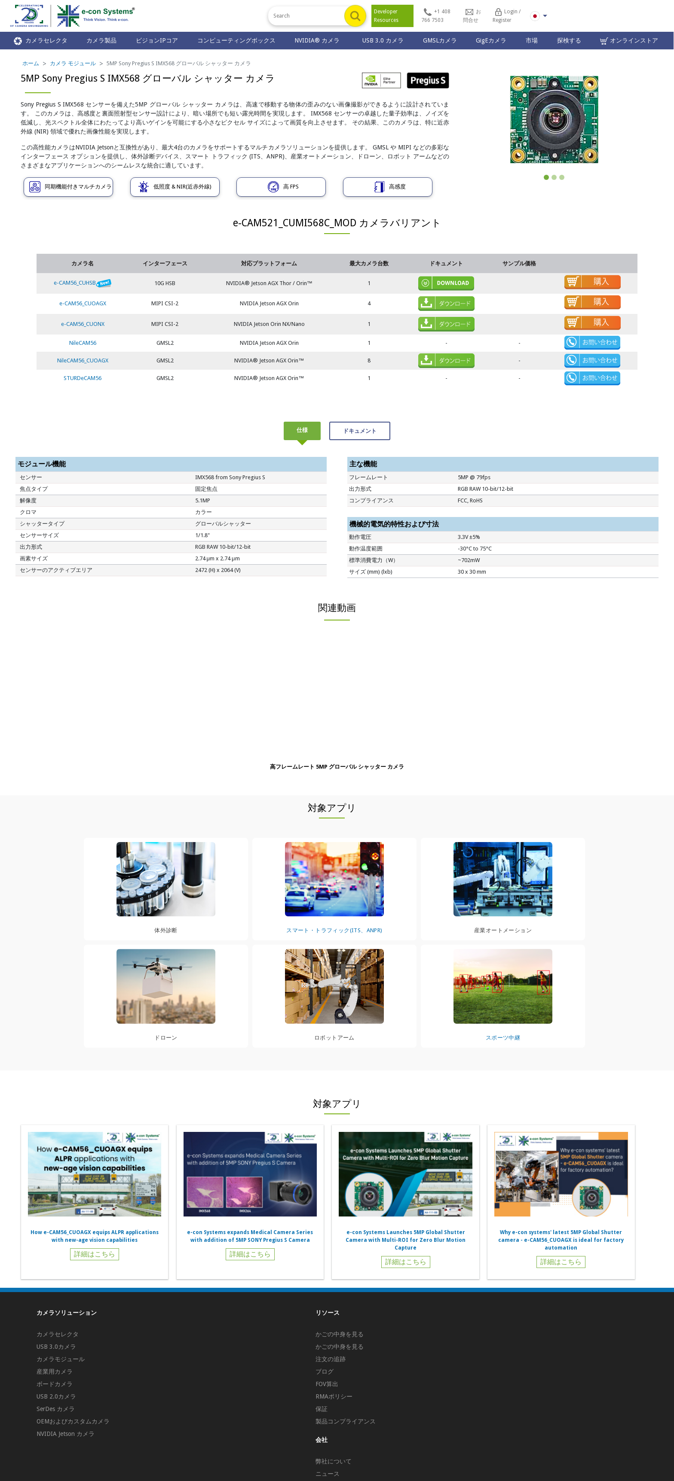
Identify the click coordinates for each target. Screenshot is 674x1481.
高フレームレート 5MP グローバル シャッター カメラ (337, 766)
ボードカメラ (55, 1384)
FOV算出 (327, 1384)
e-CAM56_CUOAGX (82, 303)
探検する (569, 40)
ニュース (328, 1473)
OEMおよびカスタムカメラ (73, 1421)
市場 (532, 40)
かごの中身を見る (340, 1334)
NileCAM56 (82, 343)
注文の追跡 (331, 1359)
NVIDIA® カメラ (318, 40)
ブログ (325, 1371)
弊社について (334, 1461)
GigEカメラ (491, 40)
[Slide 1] (546, 177)
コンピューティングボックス (236, 40)
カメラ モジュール (73, 63)
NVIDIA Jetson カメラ (66, 1433)
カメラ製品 (101, 40)
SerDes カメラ (56, 1408)
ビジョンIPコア (157, 40)
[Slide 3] (561, 177)
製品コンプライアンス (346, 1421)
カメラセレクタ (40, 41)
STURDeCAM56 (82, 378)
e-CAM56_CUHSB (82, 283)
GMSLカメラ (440, 40)
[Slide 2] (554, 177)
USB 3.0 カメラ (383, 40)
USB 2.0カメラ (56, 1396)
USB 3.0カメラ (56, 1346)
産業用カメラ (55, 1371)
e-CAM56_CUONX (82, 324)
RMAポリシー (334, 1396)
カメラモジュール (61, 1359)
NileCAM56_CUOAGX (82, 360)
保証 (322, 1408)
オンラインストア (629, 41)
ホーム (30, 63)
